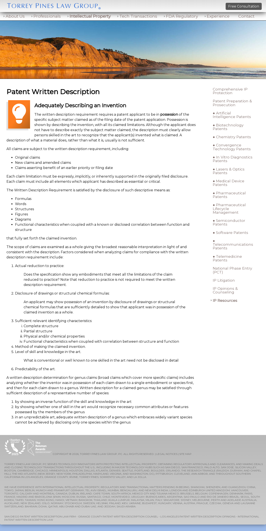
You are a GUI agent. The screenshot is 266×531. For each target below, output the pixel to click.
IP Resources (225, 300)
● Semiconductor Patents (229, 222)
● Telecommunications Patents (233, 244)
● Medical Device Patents (228, 183)
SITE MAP (185, 454)
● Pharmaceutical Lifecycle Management (229, 209)
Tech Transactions (138, 16)
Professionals (47, 16)
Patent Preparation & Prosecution (232, 103)
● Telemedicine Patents (227, 258)
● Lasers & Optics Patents (229, 171)
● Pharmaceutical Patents (229, 195)
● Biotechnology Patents (228, 127)
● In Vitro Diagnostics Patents (232, 159)
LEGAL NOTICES (166, 454)
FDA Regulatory (182, 16)
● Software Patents (230, 232)
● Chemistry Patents (232, 137)
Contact (246, 16)
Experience (218, 16)
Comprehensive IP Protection (230, 91)
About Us (15, 16)
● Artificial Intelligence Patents (232, 115)
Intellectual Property (90, 16)
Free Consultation (243, 6)
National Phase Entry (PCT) (232, 270)
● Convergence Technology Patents (232, 147)
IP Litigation (224, 280)
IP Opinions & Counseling (225, 290)
